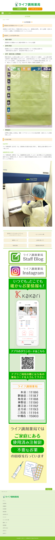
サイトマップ (4, 491)
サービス (4, 517)
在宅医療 (4, 508)
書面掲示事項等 (40, 245)
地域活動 (15, 245)
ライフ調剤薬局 (27, 538)
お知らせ (4, 530)
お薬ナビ (4, 533)
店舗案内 (19, 9)
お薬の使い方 (40, 240)
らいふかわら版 (40, 234)
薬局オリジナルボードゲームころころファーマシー (15, 234)
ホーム (4, 500)
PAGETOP (49, 489)
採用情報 (4, 525)
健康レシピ (15, 240)
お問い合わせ (34, 9)
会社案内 (4, 503)
